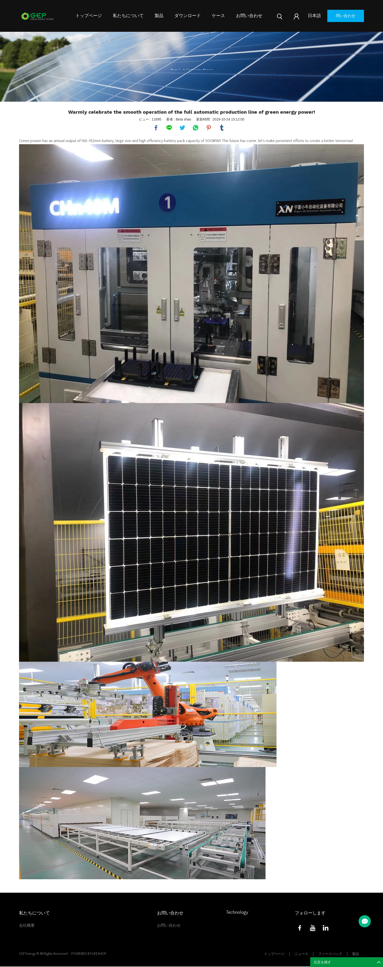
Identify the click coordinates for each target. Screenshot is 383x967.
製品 (159, 15)
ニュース (301, 954)
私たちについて (128, 15)
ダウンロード (187, 15)
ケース (218, 15)
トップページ (88, 15)
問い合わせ (345, 16)
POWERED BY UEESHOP (88, 954)
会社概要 (27, 926)
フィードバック (330, 954)
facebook (156, 128)
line (169, 128)
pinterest (209, 128)
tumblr (222, 128)
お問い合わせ (249, 15)
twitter (182, 128)
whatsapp (195, 128)
